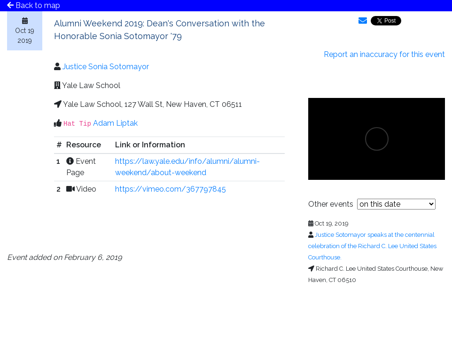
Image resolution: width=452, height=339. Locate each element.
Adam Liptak (115, 123)
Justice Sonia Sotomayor (105, 66)
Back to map (33, 5)
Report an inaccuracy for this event (384, 54)
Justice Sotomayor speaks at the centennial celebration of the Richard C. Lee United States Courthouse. (372, 246)
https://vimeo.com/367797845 (170, 189)
